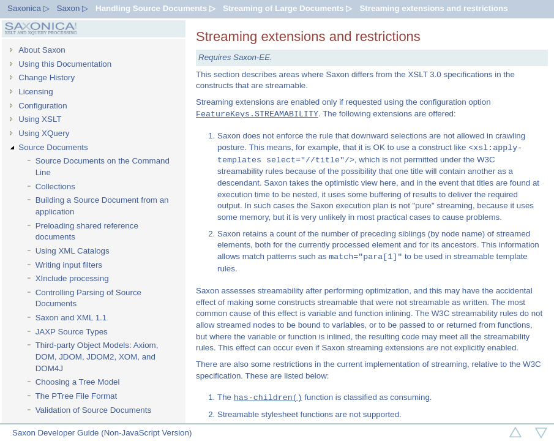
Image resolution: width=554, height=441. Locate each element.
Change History (46, 77)
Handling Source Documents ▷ (155, 8)
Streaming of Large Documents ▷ (287, 8)
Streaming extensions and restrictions (433, 8)
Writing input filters (69, 265)
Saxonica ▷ (28, 8)
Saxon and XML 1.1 (71, 317)
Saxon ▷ (73, 8)
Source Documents (53, 147)
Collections (55, 186)
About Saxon (41, 50)
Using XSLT (39, 119)
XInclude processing (72, 278)
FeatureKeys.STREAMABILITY (257, 113)
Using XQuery (43, 133)
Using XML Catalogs (73, 250)
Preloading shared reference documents (87, 231)
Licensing (35, 91)
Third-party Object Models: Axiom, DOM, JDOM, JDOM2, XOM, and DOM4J (97, 356)
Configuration (42, 105)
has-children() (268, 397)
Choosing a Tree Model (78, 381)
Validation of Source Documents (93, 410)
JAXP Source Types (72, 331)
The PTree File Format (77, 396)
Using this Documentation (64, 64)
